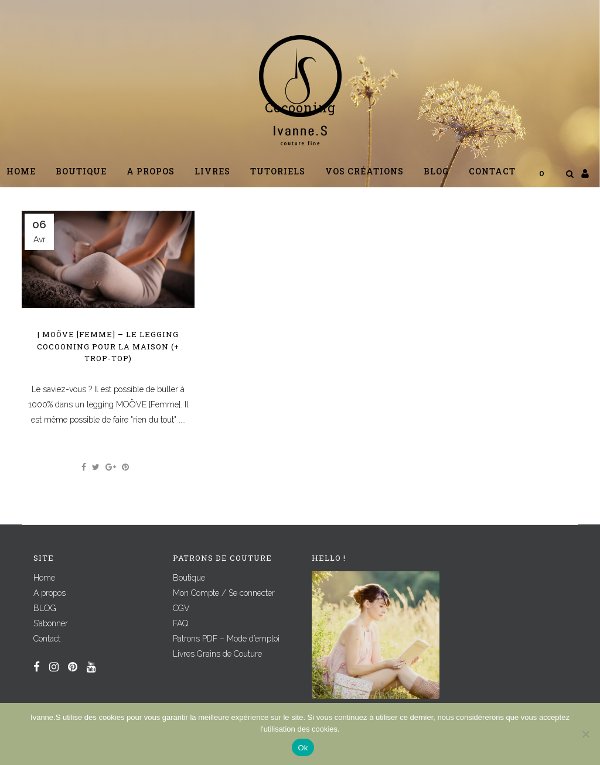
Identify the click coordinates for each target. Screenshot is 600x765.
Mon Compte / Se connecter (224, 593)
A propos (49, 593)
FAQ (180, 623)
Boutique (189, 577)
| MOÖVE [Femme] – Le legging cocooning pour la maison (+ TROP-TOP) (108, 346)
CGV (181, 608)
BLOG (44, 608)
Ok (303, 747)
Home (44, 577)
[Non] (585, 734)
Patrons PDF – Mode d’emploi (226, 638)
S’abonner (50, 623)
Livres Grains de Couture (217, 653)
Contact (46, 638)
